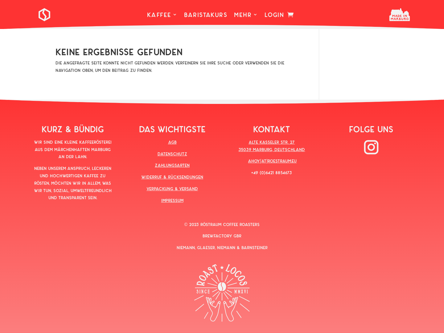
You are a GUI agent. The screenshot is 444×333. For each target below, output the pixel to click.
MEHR (243, 15)
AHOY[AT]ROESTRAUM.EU (272, 160)
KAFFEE (159, 15)
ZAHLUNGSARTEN (172, 165)
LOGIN (274, 15)
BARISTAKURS (205, 15)
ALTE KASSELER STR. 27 (272, 142)
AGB (172, 142)
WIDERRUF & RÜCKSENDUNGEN (172, 176)
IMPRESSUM (172, 200)
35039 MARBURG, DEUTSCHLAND (271, 149)
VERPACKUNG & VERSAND (172, 188)
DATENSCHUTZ (172, 153)
